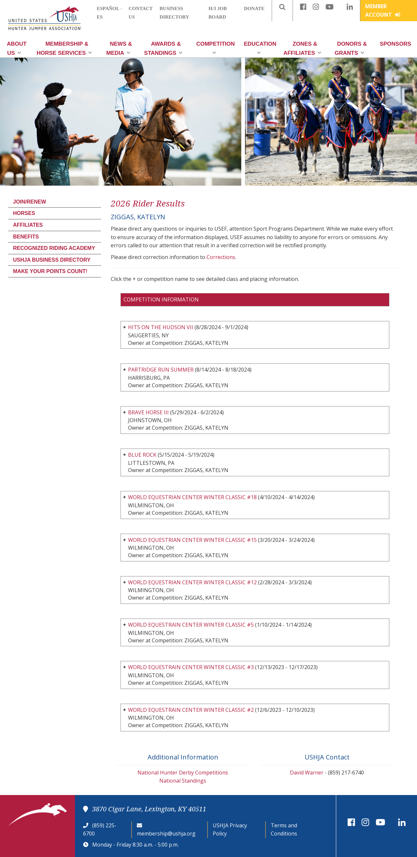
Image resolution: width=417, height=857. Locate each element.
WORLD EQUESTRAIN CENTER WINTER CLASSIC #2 (191, 709)
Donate (254, 8)
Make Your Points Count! (50, 271)
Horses (24, 213)
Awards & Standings (163, 48)
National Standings (182, 780)
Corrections (221, 257)
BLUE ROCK (142, 454)
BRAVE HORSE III (148, 412)
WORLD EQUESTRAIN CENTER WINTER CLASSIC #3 (191, 667)
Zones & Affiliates (302, 48)
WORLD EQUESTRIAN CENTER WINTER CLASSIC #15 (192, 539)
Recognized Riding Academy (54, 248)
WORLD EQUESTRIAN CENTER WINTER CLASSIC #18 (192, 497)
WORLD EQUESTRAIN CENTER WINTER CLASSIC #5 (191, 624)
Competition (215, 48)
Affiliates (28, 225)
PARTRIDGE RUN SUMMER (161, 369)
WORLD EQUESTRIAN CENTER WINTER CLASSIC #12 (192, 582)
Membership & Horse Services (64, 48)
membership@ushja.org (166, 833)
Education (260, 48)
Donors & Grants (351, 48)
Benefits (26, 236)
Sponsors (395, 44)
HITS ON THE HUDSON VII (160, 327)
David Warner (307, 772)
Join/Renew (29, 202)
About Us (16, 48)
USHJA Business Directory (52, 260)
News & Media (119, 48)
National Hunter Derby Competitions (182, 772)
